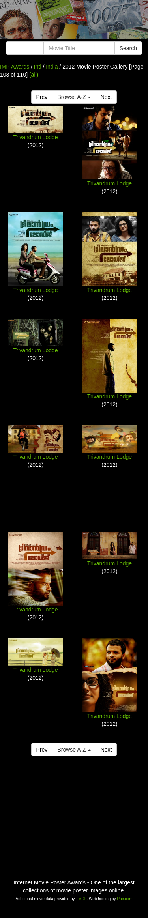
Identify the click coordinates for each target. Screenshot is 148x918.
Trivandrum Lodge (35, 137)
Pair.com (125, 899)
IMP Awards (14, 67)
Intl (37, 67)
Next (106, 97)
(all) (33, 74)
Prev (42, 97)
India (52, 67)
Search (128, 48)
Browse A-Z (73, 97)
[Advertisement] (74, 21)
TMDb (81, 899)
